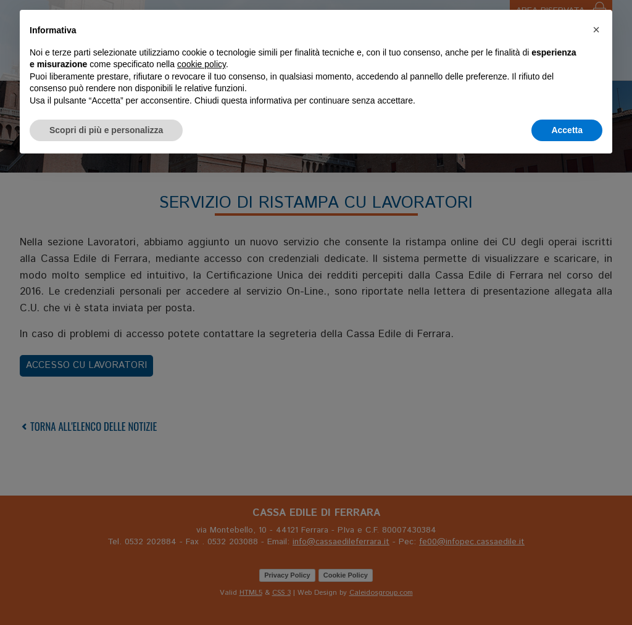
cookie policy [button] (201, 64)
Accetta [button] (567, 130)
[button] (596, 29)
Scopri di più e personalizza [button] (106, 130)
